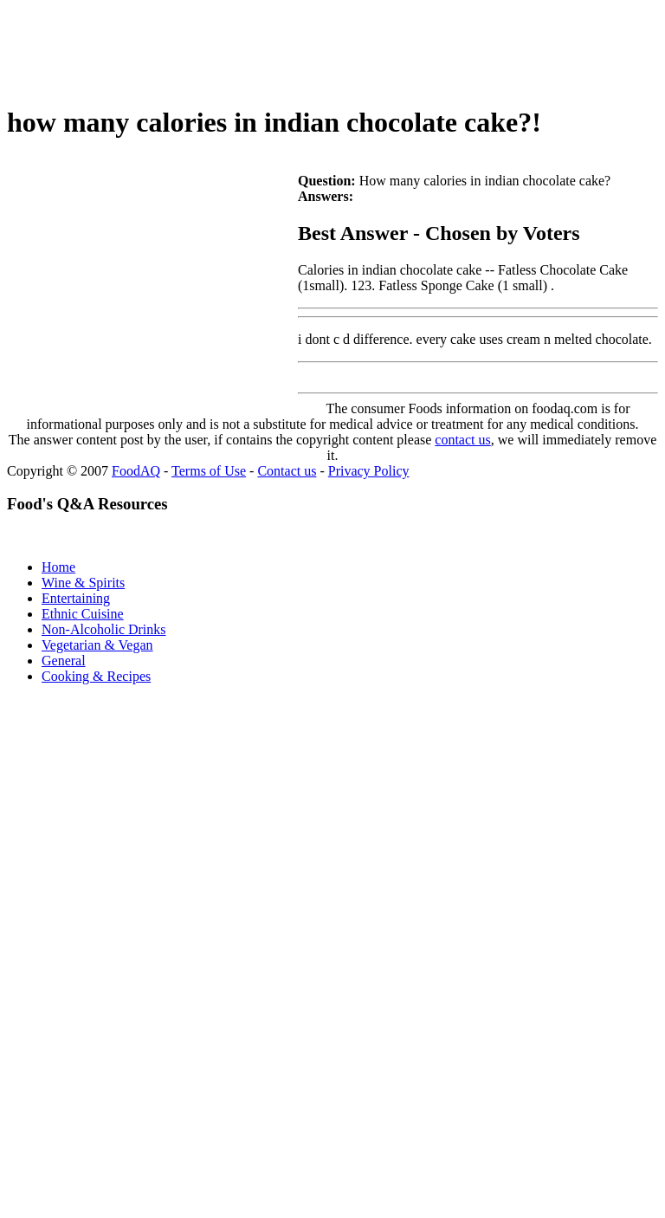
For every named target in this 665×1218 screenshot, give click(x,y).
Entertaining (76, 598)
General (64, 660)
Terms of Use (208, 470)
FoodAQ (136, 470)
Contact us (286, 470)
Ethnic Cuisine (83, 613)
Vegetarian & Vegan (97, 645)
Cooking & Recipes (96, 676)
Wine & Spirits (83, 582)
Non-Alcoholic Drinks (104, 629)
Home (58, 567)
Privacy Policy (369, 470)
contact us (462, 439)
